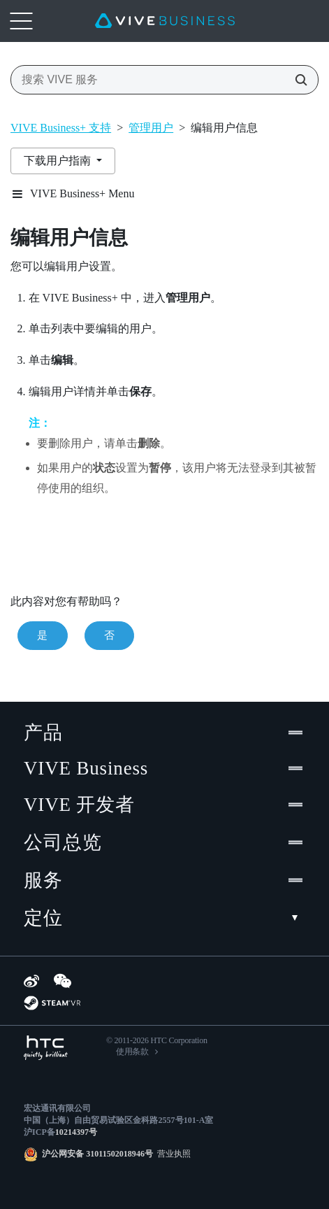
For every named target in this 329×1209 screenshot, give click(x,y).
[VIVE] (165, 20)
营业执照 (172, 1154)
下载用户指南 (59, 161)
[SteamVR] (52, 1003)
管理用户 (151, 128)
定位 (164, 918)
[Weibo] (31, 981)
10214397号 (76, 1132)
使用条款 (132, 1051)
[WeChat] (62, 981)
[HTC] (46, 1047)
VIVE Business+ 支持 (60, 128)
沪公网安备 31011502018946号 (97, 1154)
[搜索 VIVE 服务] (296, 80)
